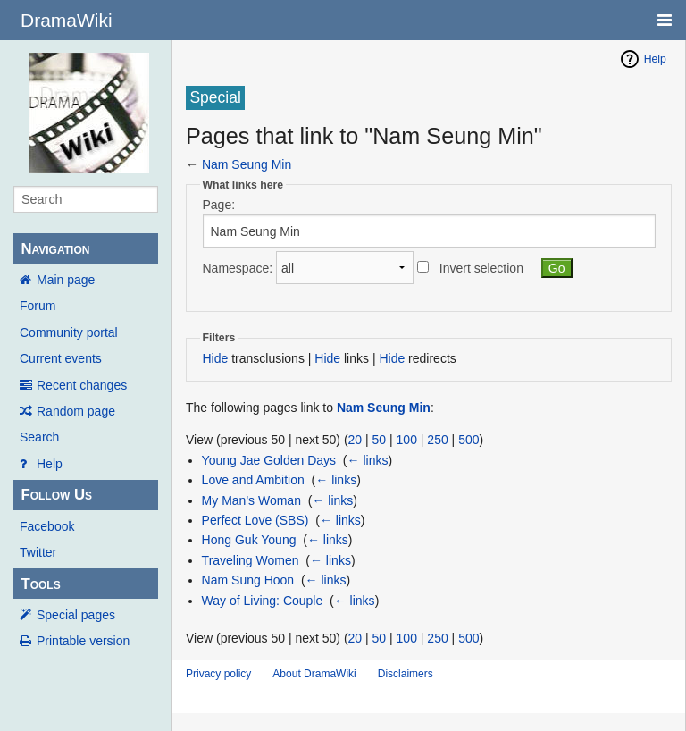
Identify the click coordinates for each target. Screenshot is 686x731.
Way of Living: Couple (262, 600)
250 (437, 440)
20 (355, 440)
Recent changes (82, 385)
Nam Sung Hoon (248, 580)
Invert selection (481, 268)
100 (407, 440)
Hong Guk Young (249, 540)
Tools (40, 584)
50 (379, 440)
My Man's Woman (251, 500)
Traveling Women (250, 560)
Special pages (76, 615)
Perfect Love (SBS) (255, 520)
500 (468, 440)
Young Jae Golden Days (269, 460)
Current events (61, 358)
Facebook (47, 526)
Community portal (69, 332)
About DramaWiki (314, 674)
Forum (37, 305)
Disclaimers (405, 674)
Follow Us (56, 494)
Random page (76, 411)
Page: (219, 204)
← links (368, 460)
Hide (216, 358)
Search (39, 437)
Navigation (55, 248)
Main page (66, 280)
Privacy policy (218, 674)
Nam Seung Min (246, 164)
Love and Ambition (253, 480)
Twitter (38, 552)
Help (50, 464)
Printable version (83, 641)
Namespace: (238, 268)
